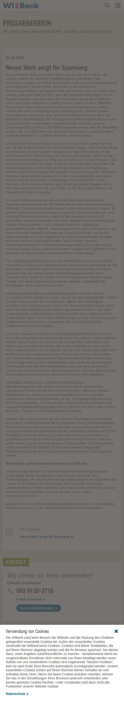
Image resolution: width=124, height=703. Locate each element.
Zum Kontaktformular (36, 608)
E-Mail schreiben (30, 599)
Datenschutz (17, 694)
